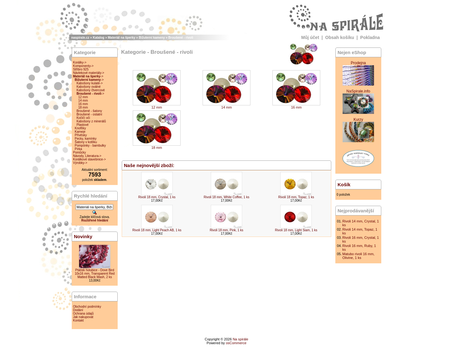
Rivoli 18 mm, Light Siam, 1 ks (296, 230)
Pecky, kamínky (86, 138)
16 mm (83, 104)
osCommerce (236, 343)
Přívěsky (81, 135)
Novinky (83, 236)
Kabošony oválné (88, 86)
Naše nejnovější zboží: (149, 165)
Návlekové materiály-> (88, 73)
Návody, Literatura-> (87, 156)
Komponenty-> (83, 66)
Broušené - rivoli (180, 37)
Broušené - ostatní (89, 114)
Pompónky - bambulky (90, 145)
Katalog (98, 37)
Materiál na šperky (121, 37)
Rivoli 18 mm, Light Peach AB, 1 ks (157, 230)
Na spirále (241, 339)
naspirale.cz (80, 37)
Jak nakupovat (83, 317)
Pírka (78, 149)
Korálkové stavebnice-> (89, 159)
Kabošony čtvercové (90, 90)
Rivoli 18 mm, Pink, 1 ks (226, 230)
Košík (344, 184)
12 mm (83, 97)
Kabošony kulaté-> (89, 83)
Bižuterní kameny (152, 37)
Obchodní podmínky (87, 306)
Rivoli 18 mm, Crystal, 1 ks (156, 197)
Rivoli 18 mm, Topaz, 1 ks (296, 197)
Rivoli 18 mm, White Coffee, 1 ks (226, 197)
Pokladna (370, 37)
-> (88, 76)
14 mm (83, 100)
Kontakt (78, 320)
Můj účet (310, 37)
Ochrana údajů (83, 313)
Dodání (78, 310)
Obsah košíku (339, 37)
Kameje (80, 131)
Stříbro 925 (80, 69)
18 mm (83, 107)
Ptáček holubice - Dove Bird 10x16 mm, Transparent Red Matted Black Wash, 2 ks (95, 273)
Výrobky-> (80, 163)
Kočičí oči (83, 118)
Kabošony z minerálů (91, 121)
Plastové (82, 124)
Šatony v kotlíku (86, 142)
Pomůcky (79, 152)
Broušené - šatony (89, 111)
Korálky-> (80, 62)
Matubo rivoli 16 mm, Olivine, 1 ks (358, 256)
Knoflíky (80, 128)
